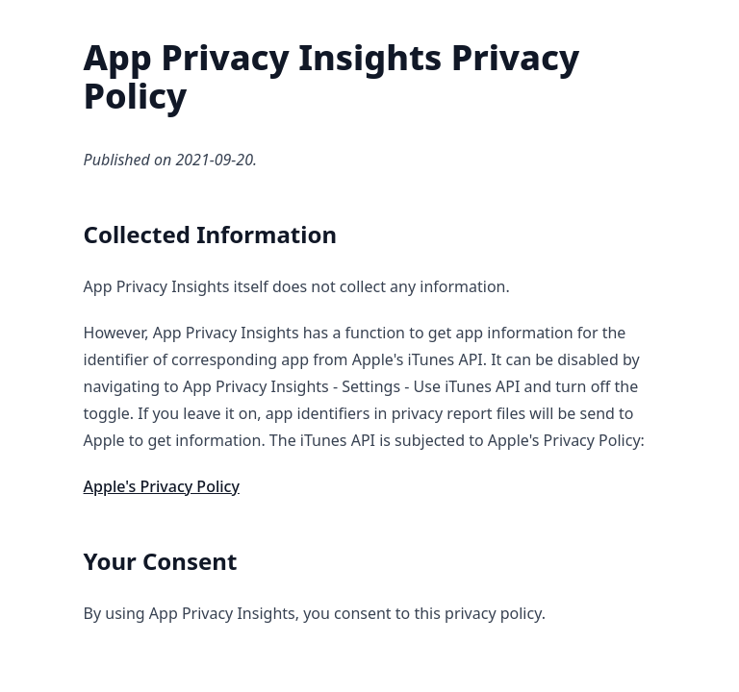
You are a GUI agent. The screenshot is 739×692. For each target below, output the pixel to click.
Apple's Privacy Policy (162, 486)
